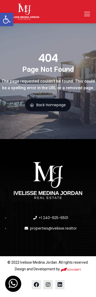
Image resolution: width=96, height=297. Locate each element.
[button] (6, 19)
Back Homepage (48, 104)
